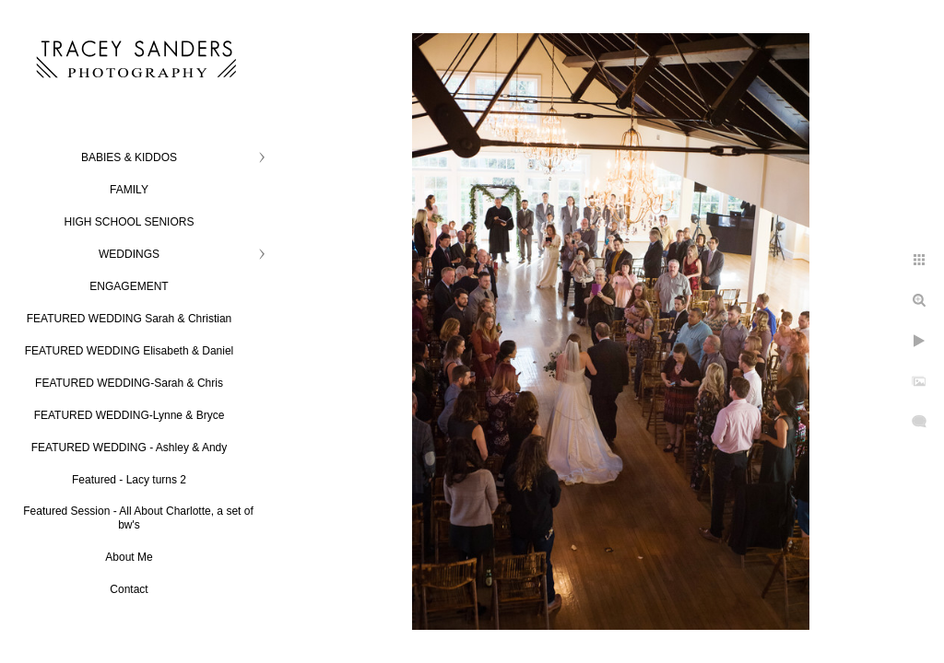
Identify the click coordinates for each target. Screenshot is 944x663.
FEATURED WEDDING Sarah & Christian (129, 318)
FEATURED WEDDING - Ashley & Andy (129, 447)
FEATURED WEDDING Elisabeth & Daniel (129, 350)
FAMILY (129, 189)
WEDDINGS (129, 254)
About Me (128, 557)
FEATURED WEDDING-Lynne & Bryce (129, 415)
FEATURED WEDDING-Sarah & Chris (129, 383)
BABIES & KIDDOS (129, 157)
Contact (129, 589)
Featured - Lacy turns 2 (129, 479)
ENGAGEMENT (128, 286)
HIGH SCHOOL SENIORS (130, 221)
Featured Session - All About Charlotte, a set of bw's (138, 518)
